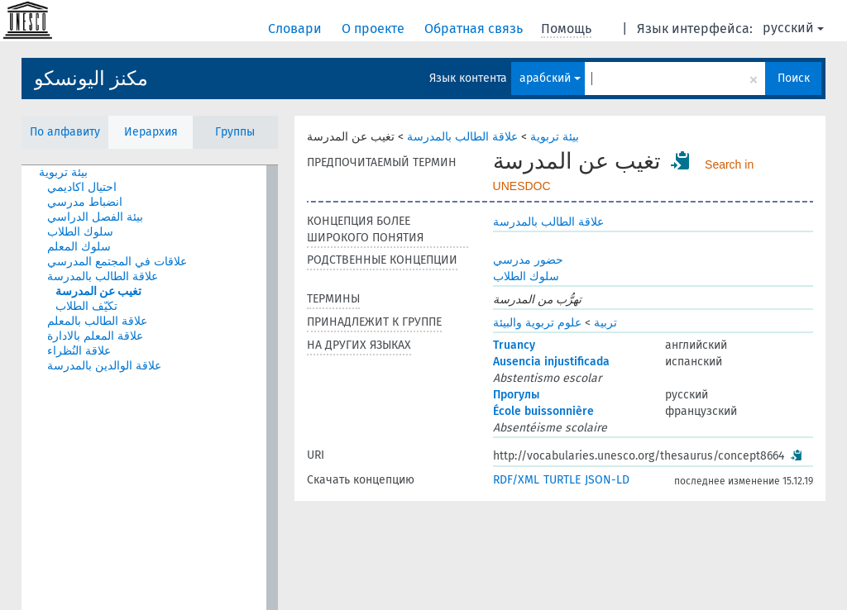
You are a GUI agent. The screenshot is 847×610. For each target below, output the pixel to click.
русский (793, 28)
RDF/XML (516, 480)
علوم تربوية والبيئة (537, 323)
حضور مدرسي (528, 260)
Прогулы (516, 395)
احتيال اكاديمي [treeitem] (82, 187)
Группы (235, 132)
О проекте (375, 28)
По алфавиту (65, 132)
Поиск (794, 78)
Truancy (514, 345)
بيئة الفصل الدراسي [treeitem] (95, 217)
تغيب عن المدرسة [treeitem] (98, 291)
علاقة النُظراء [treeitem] (79, 351)
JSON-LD (607, 480)
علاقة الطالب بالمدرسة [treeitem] (102, 276)
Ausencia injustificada (551, 362)
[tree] (150, 387)
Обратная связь (475, 28)
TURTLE (562, 480)
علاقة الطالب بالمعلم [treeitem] (97, 321)
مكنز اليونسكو (91, 78)
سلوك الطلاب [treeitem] (80, 232)
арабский (550, 78)
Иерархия (151, 132)
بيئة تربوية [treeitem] (63, 172)
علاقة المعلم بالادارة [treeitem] (95, 336)
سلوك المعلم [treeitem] (79, 247)
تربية (605, 323)
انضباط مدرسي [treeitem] (84, 202)
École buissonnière (543, 411)
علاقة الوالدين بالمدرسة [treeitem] (104, 366)
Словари (296, 28)
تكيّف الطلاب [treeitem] (86, 306)
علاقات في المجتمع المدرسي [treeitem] (117, 262)
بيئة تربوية (554, 137)
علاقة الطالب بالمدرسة (462, 137)
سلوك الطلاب (526, 276)
